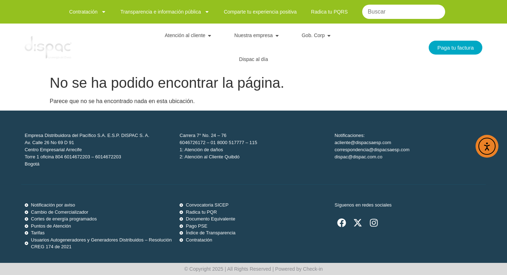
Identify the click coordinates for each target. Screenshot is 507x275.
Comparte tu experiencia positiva (260, 12)
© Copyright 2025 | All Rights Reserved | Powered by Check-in (253, 269)
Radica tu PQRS (329, 12)
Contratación (87, 12)
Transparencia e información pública (165, 12)
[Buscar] (403, 12)
